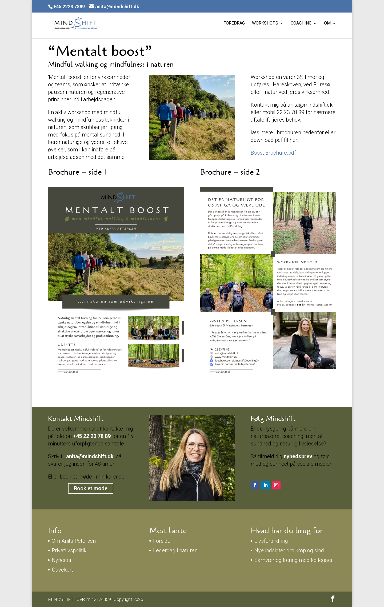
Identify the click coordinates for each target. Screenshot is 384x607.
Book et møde (90, 488)
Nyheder (62, 560)
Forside (161, 541)
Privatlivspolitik (69, 550)
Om (327, 23)
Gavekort (62, 569)
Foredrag (234, 23)
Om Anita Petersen (74, 541)
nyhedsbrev (299, 456)
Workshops (265, 23)
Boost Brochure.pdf (273, 153)
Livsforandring (271, 541)
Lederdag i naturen (175, 550)
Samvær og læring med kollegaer (293, 560)
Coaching (301, 23)
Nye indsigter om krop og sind (289, 550)
